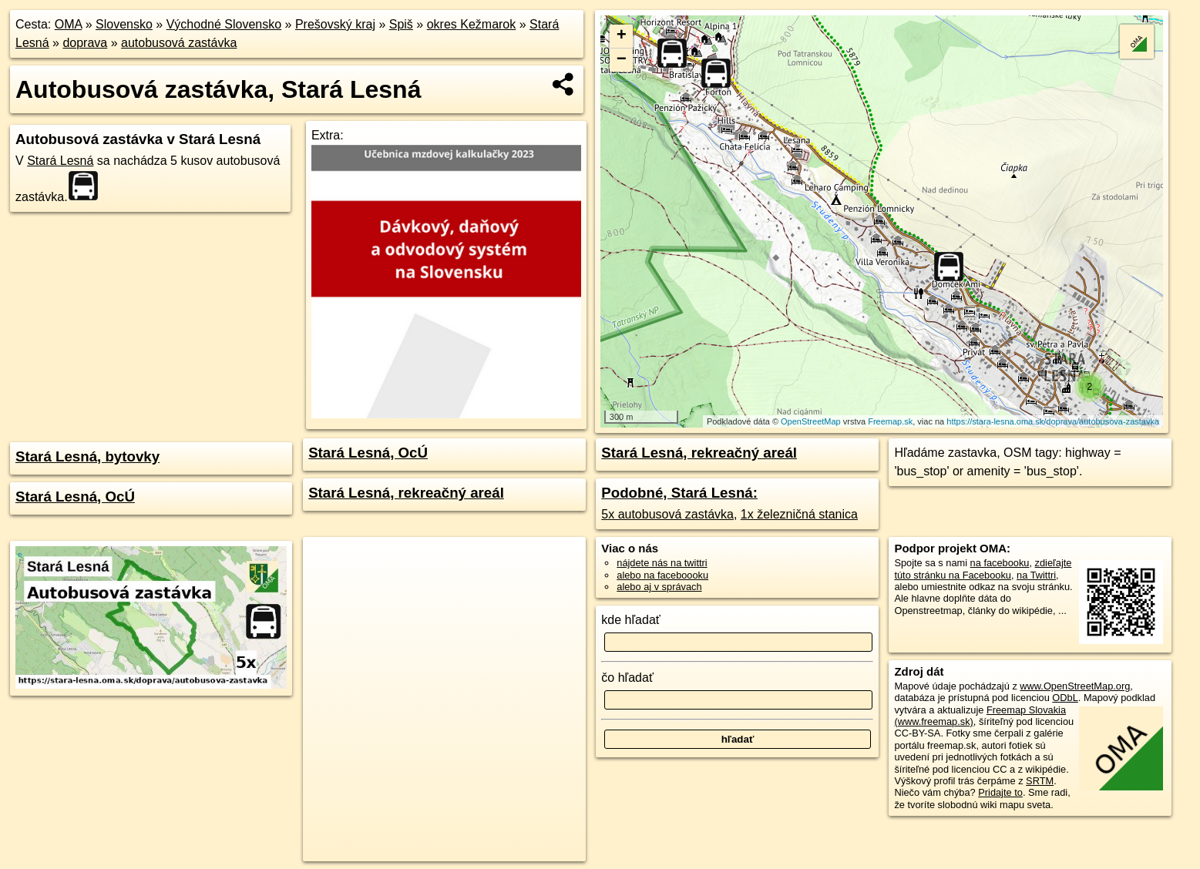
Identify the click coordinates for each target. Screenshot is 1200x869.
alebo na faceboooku (662, 575)
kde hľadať (631, 619)
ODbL (1064, 697)
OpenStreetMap (811, 421)
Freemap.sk (890, 421)
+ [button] (622, 36)
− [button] (622, 60)
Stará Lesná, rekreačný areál (406, 493)
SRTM (1040, 781)
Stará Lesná (60, 160)
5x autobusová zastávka (667, 514)
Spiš (401, 24)
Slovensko (124, 24)
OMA (68, 24)
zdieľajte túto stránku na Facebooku (982, 568)
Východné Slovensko (223, 24)
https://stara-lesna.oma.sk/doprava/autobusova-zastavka (1052, 421)
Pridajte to (1000, 792)
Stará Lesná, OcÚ (75, 496)
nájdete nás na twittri (662, 563)
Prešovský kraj (335, 24)
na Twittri (1036, 575)
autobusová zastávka (179, 42)
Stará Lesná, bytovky (87, 456)
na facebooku (1000, 563)
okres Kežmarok (471, 24)
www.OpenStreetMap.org (1075, 686)
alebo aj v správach (659, 586)
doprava (84, 42)
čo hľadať (627, 677)
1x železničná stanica (799, 514)
